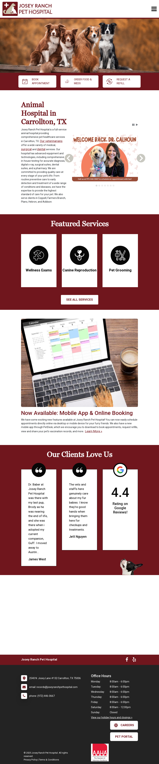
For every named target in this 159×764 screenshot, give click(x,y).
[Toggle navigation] (154, 9)
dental (41, 149)
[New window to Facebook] (127, 660)
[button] (133, 124)
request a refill (118, 81)
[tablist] (105, 185)
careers (124, 725)
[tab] (96, 185)
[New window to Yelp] (134, 660)
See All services (79, 299)
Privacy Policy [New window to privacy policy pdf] (30, 759)
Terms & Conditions (49, 759)
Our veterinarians (51, 141)
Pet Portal (124, 736)
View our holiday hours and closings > (111, 717)
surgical (26, 149)
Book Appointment (36, 81)
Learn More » (93, 431)
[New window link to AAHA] (100, 752)
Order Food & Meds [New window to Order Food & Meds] (78, 81)
